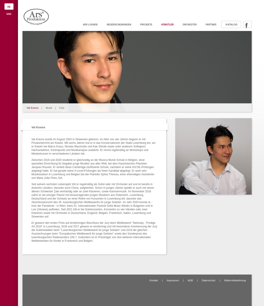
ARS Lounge (90, 24)
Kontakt (153, 280)
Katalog (231, 24)
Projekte (146, 24)
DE (9, 7)
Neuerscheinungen (119, 24)
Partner (211, 24)
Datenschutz (208, 280)
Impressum (173, 280)
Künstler (167, 24)
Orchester (190, 24)
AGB (190, 280)
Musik (49, 107)
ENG (9, 14)
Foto (61, 107)
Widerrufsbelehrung (235, 280)
